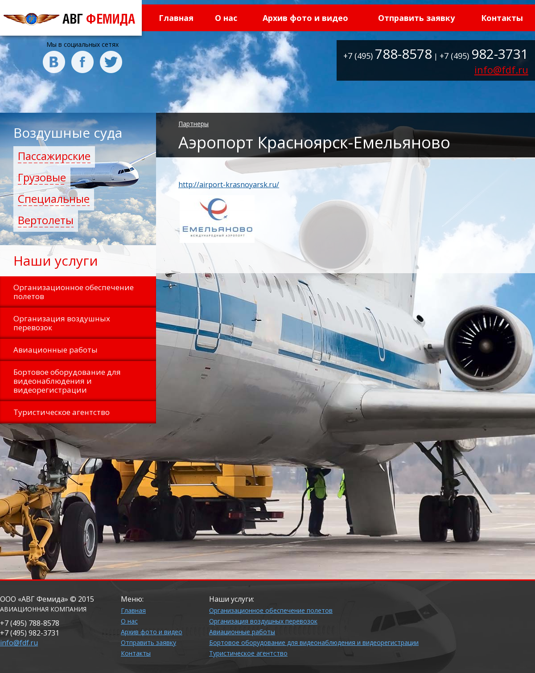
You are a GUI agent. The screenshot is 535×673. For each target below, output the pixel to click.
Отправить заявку (416, 17)
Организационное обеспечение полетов (271, 610)
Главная (176, 17)
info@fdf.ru (501, 69)
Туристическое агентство (248, 653)
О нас (226, 17)
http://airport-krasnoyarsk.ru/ (228, 184)
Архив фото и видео (305, 17)
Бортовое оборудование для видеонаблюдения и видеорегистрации (314, 642)
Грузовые (42, 177)
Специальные (54, 198)
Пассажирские (54, 155)
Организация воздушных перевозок (263, 621)
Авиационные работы (242, 632)
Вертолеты (46, 220)
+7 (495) (387, 55)
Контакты (502, 17)
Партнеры (193, 123)
